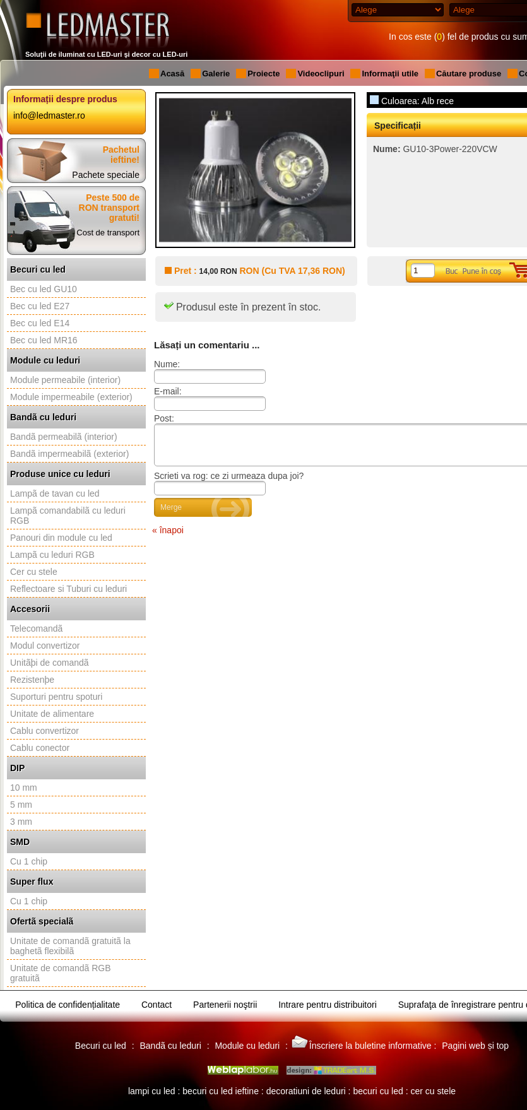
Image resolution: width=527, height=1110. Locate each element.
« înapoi (168, 538)
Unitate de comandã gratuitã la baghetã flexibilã (70, 946)
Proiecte (263, 73)
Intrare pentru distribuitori (327, 1005)
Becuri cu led (38, 269)
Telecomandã (36, 628)
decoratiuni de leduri (306, 1091)
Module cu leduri (45, 360)
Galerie (216, 73)
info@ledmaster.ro (49, 115)
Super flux (31, 882)
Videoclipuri (320, 73)
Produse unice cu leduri (60, 474)
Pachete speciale (105, 175)
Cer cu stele (33, 572)
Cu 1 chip (28, 861)
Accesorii (30, 609)
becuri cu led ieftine (220, 1091)
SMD (20, 842)
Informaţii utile (390, 73)
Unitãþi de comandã (49, 663)
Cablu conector (39, 748)
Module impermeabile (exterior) (71, 397)
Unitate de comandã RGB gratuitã (60, 973)
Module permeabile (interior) (65, 380)
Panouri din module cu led (61, 538)
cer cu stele (433, 1091)
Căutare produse (468, 73)
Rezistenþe (32, 680)
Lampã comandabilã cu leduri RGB (68, 515)
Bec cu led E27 (39, 306)
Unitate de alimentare (52, 714)
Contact (156, 1005)
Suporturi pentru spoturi (56, 697)
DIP (17, 768)
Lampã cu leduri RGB (52, 555)
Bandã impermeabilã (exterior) (69, 454)
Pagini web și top (475, 1046)
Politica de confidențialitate (67, 1005)
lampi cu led (151, 1091)
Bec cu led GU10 (43, 289)
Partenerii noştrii (225, 1005)
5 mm (21, 805)
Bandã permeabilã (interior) (63, 437)
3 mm (21, 822)
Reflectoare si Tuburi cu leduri (68, 589)
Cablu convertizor (44, 731)
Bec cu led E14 (39, 323)
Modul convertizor (45, 646)
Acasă (172, 73)
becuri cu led (378, 1091)
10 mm (23, 787)
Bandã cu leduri (43, 417)
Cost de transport (107, 232)
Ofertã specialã (41, 921)
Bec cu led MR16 (44, 340)
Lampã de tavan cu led (55, 493)
